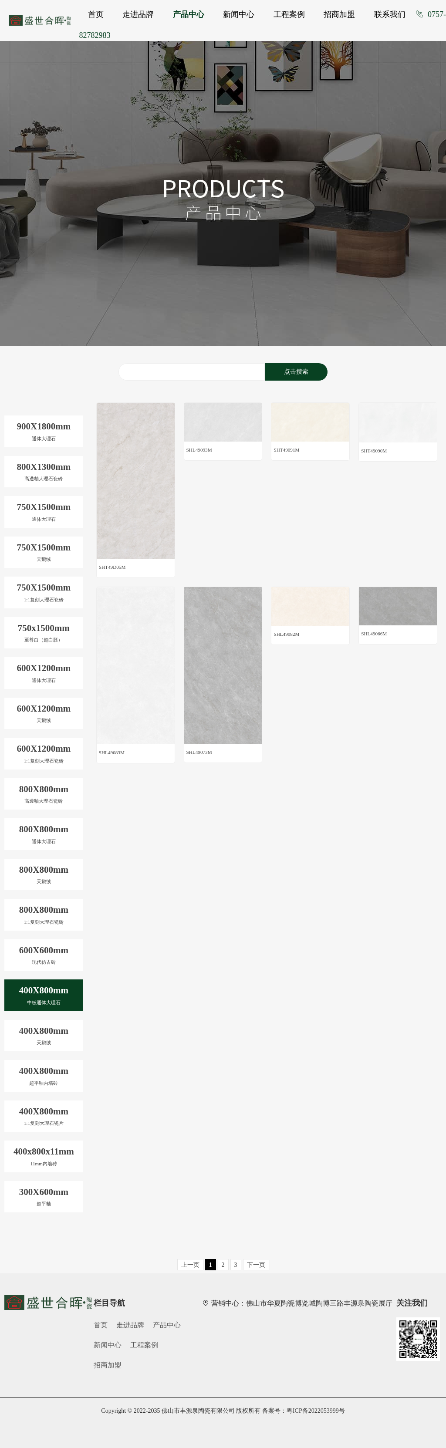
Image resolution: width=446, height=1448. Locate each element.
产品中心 (188, 14)
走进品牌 (138, 14)
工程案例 (289, 14)
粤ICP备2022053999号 (316, 1410)
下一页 (256, 1265)
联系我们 (389, 14)
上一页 (190, 1265)
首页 (96, 14)
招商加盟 (339, 14)
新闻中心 (238, 14)
